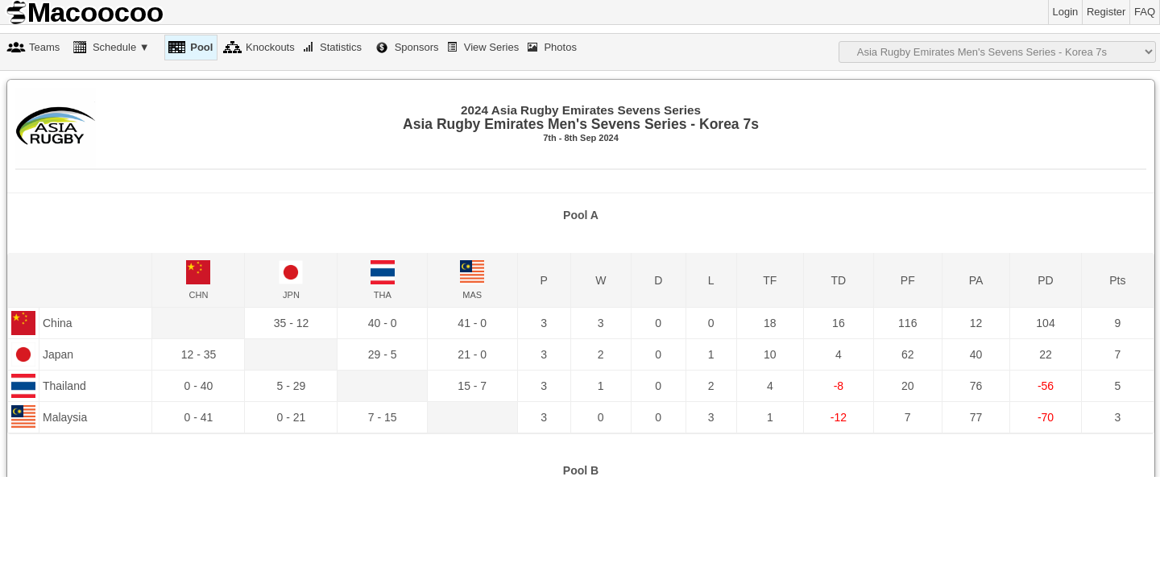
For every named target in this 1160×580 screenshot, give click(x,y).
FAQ (1144, 12)
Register (1106, 12)
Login (1066, 12)
